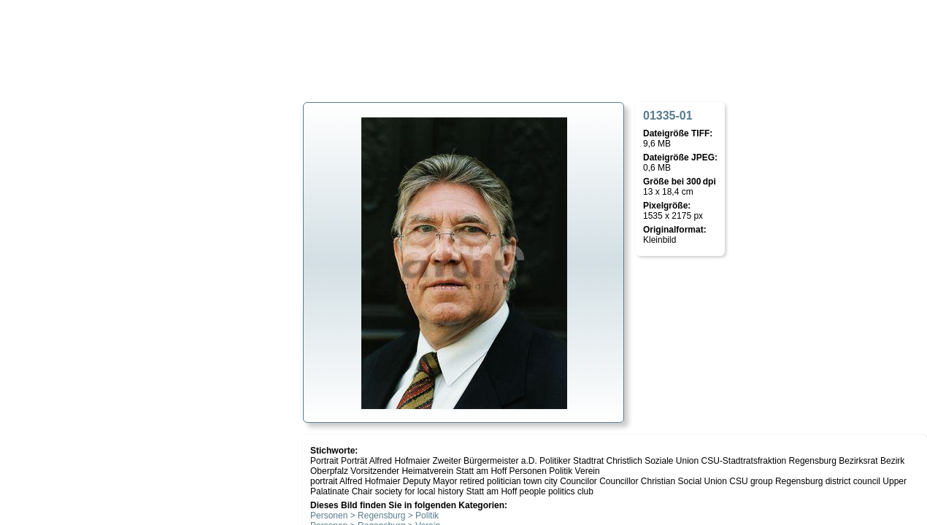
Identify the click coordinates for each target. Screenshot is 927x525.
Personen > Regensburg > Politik (374, 515)
